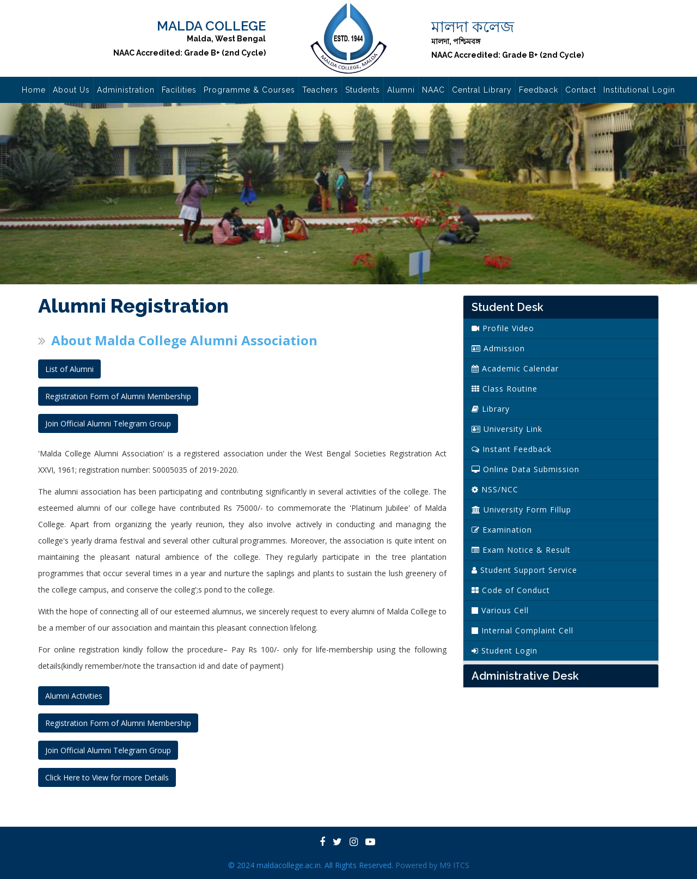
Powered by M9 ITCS (432, 865)
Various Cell (500, 610)
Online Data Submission (525, 469)
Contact (580, 90)
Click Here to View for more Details (107, 777)
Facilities (179, 90)
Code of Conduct (511, 590)
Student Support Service (524, 570)
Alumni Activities (73, 696)
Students (362, 90)
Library (491, 409)
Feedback (538, 90)
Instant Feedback (512, 449)
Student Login (504, 650)
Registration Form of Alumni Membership (118, 396)
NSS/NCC (495, 489)
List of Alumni (69, 369)
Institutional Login (639, 90)
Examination (502, 529)
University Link (507, 429)
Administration (126, 90)
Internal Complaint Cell (522, 630)
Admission (498, 348)
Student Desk (507, 307)
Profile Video (503, 328)
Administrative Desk (525, 675)
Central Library (482, 90)
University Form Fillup (521, 509)
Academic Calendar (515, 368)
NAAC (433, 90)
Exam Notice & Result (521, 550)
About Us (71, 90)
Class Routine (504, 388)
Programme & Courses (249, 90)
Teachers (320, 90)
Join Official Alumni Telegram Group (108, 423)
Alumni (401, 90)
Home (34, 90)
